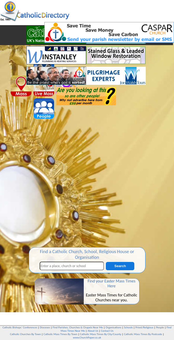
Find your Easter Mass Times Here (111, 283)
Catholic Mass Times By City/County (100, 334)
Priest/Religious (144, 327)
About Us (93, 330)
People (160, 327)
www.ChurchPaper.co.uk (87, 337)
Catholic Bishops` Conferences (20, 327)
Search (120, 266)
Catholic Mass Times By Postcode (143, 334)
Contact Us (107, 330)
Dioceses (45, 327)
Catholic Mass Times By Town (60, 334)
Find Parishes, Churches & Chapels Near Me (78, 327)
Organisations (113, 327)
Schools (128, 327)
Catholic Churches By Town (25, 334)
